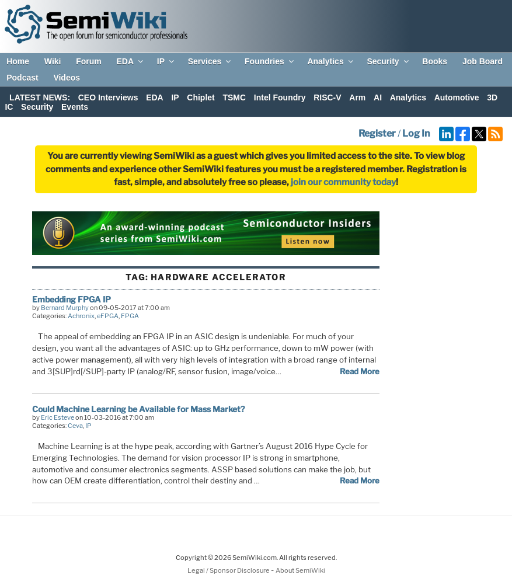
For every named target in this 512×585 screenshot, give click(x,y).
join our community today (343, 182)
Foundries (270, 61)
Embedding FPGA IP (71, 299)
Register (377, 133)
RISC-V (327, 97)
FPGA (130, 316)
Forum (89, 61)
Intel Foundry (280, 97)
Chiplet (200, 97)
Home (17, 61)
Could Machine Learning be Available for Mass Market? (138, 409)
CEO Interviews (108, 97)
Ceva (75, 426)
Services (210, 61)
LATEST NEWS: (39, 97)
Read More (359, 371)
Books (434, 61)
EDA (130, 61)
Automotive (456, 97)
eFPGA (108, 316)
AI (378, 97)
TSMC (234, 97)
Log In (416, 133)
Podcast (22, 77)
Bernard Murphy (65, 308)
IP (166, 61)
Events (74, 107)
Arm (357, 97)
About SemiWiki (300, 570)
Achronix (81, 316)
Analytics (330, 61)
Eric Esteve (57, 417)
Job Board (482, 61)
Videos (66, 77)
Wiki (52, 61)
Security (388, 61)
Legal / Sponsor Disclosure (229, 570)
